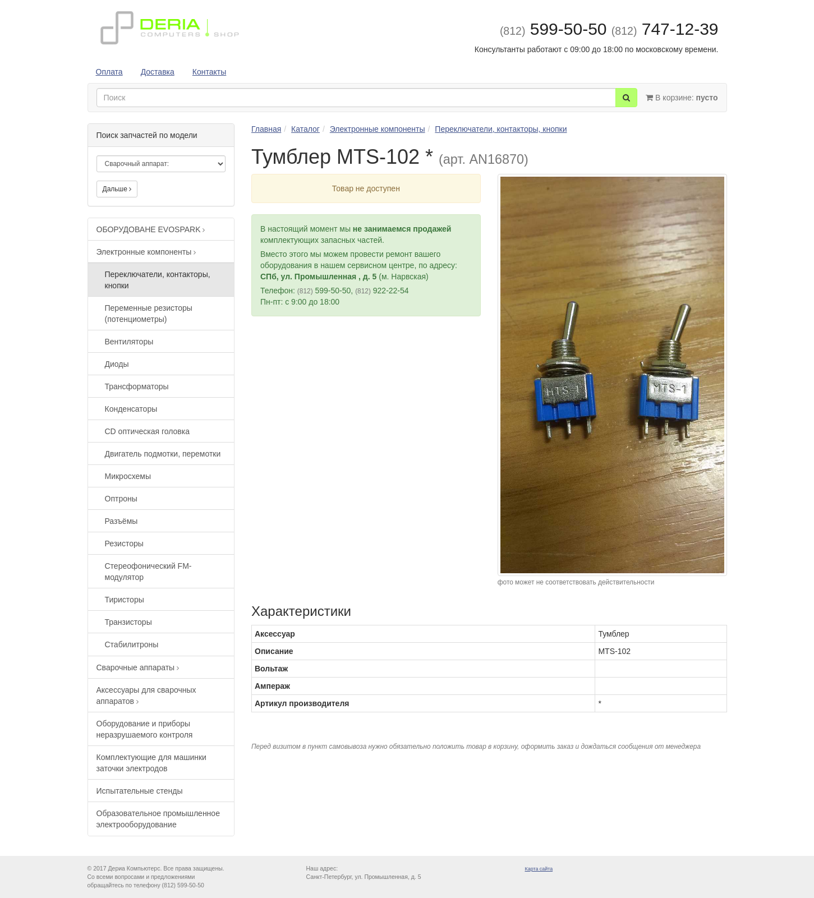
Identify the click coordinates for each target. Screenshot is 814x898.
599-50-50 (553, 29)
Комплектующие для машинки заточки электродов (151, 763)
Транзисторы (128, 622)
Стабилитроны (132, 644)
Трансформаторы (137, 386)
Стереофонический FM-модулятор (148, 571)
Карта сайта (539, 869)
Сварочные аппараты (138, 667)
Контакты (209, 71)
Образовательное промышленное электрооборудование (158, 819)
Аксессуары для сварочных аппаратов (146, 695)
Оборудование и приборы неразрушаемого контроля (144, 729)
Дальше (117, 189)
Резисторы (124, 543)
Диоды (117, 364)
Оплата (109, 71)
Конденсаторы (131, 408)
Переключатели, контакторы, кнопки (157, 280)
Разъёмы (121, 521)
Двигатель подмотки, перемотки (163, 453)
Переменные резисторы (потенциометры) (148, 313)
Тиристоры (124, 599)
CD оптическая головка (147, 431)
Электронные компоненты (146, 251)
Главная (266, 129)
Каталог (305, 129)
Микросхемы (128, 476)
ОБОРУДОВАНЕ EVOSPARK (150, 229)
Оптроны (121, 498)
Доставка (157, 71)
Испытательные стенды (139, 790)
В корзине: (682, 97)
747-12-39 (665, 29)
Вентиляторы (129, 341)
